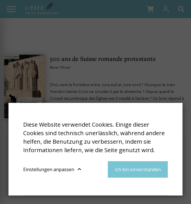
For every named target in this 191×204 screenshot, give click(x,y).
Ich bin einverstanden (138, 169)
